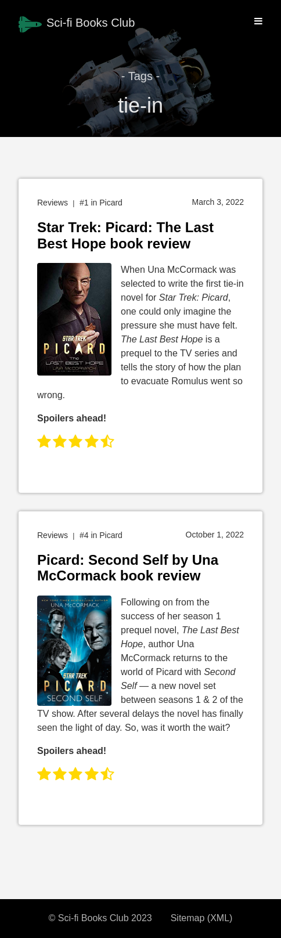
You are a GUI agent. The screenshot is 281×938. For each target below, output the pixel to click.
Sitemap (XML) (202, 918)
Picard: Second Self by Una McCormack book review (127, 568)
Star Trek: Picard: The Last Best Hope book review (125, 235)
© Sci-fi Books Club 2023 (100, 918)
